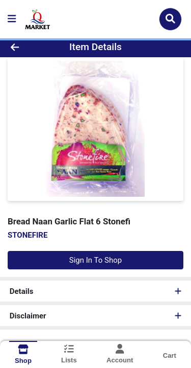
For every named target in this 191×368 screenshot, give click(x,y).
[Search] (170, 19)
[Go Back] (29, 47)
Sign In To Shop (95, 260)
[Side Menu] (12, 19)
